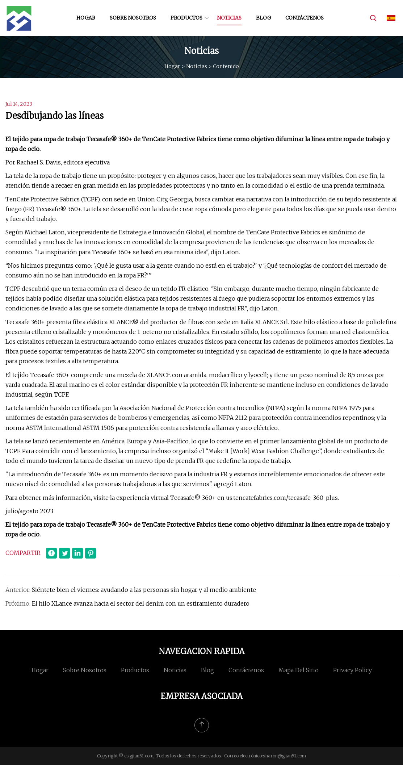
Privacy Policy (352, 670)
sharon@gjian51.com (284, 755)
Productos (186, 17)
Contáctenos (304, 17)
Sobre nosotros (133, 17)
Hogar (85, 17)
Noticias (229, 17)
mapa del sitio (298, 670)
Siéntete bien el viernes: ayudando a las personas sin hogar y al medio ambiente (144, 589)
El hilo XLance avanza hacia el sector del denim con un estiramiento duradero (140, 603)
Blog (263, 17)
